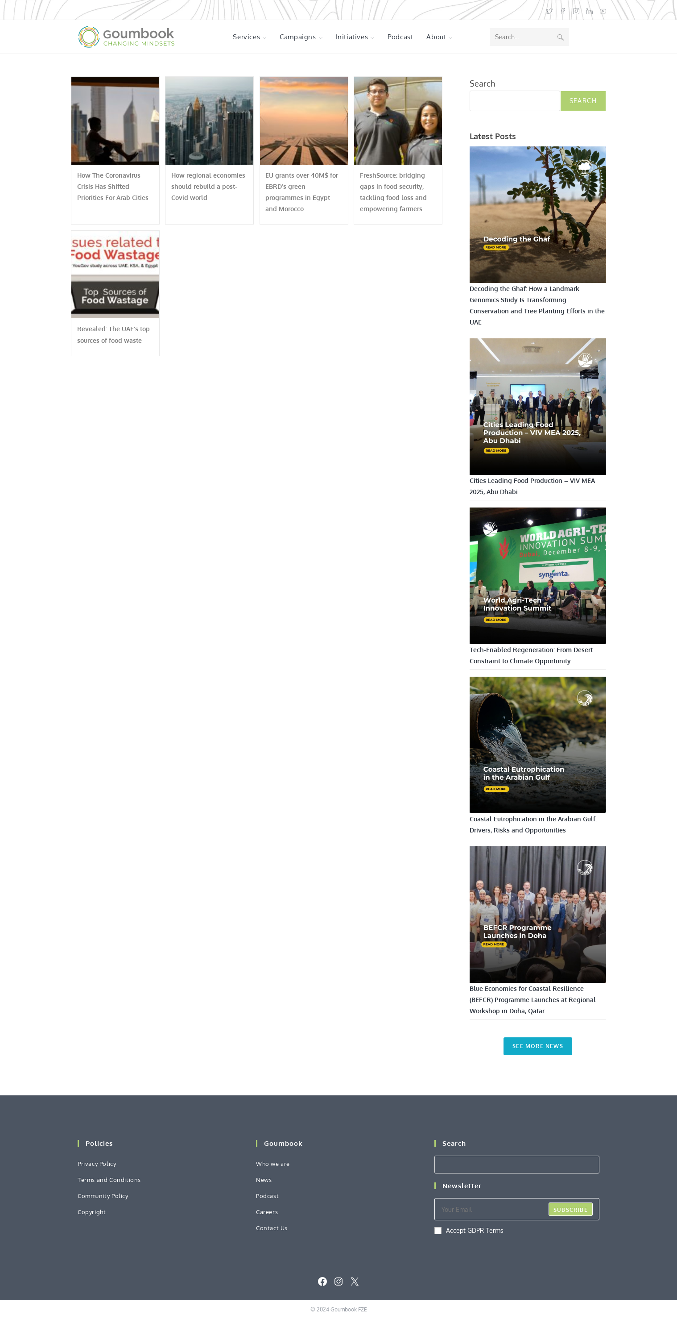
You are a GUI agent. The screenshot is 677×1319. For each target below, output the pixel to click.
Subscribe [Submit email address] (570, 1210)
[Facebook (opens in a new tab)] (563, 10)
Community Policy (103, 1195)
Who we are (273, 1163)
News (264, 1179)
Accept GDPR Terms (469, 1230)
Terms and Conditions (109, 1179)
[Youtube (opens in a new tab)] (601, 10)
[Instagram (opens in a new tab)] (576, 10)
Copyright (92, 1211)
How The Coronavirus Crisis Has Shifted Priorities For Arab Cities (113, 186)
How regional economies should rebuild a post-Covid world (208, 186)
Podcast (267, 1195)
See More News (537, 1046)
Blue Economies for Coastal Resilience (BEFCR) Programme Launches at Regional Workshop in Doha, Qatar (533, 1000)
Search (482, 83)
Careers (267, 1211)
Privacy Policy (97, 1163)
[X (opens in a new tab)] (549, 10)
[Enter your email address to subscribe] (516, 1209)
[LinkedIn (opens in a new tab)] (589, 10)
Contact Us (272, 1228)
